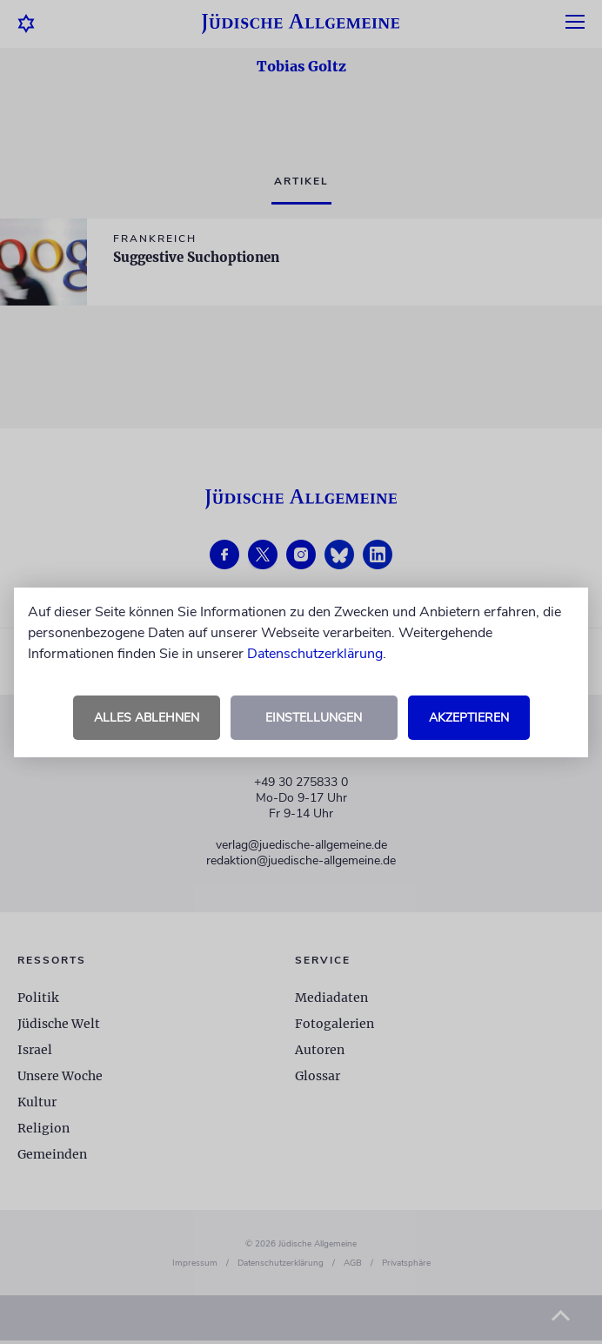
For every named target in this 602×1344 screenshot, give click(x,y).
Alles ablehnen (146, 717)
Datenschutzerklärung (315, 653)
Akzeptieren (469, 717)
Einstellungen (313, 717)
